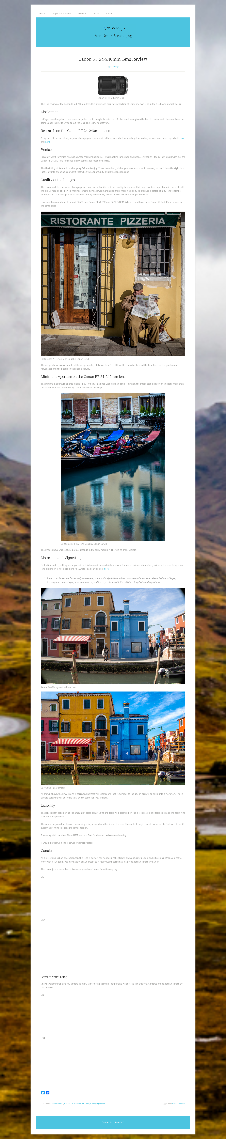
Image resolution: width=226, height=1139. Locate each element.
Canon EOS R (69, 1104)
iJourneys (113, 32)
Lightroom (100, 1104)
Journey (93, 1104)
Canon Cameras (56, 1104)
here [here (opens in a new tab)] (182, 138)
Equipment (80, 1104)
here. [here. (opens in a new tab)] (47, 142)
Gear (87, 1104)
